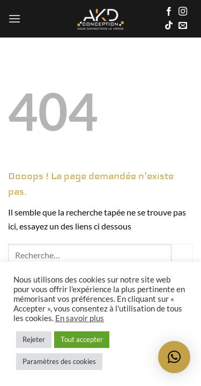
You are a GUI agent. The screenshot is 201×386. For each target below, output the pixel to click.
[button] (14, 18)
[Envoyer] (182, 254)
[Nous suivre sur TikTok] (169, 26)
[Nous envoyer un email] (182, 26)
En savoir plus (79, 318)
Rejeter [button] (34, 339)
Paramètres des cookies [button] (59, 361)
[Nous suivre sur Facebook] (169, 12)
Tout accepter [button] (82, 339)
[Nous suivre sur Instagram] (182, 12)
